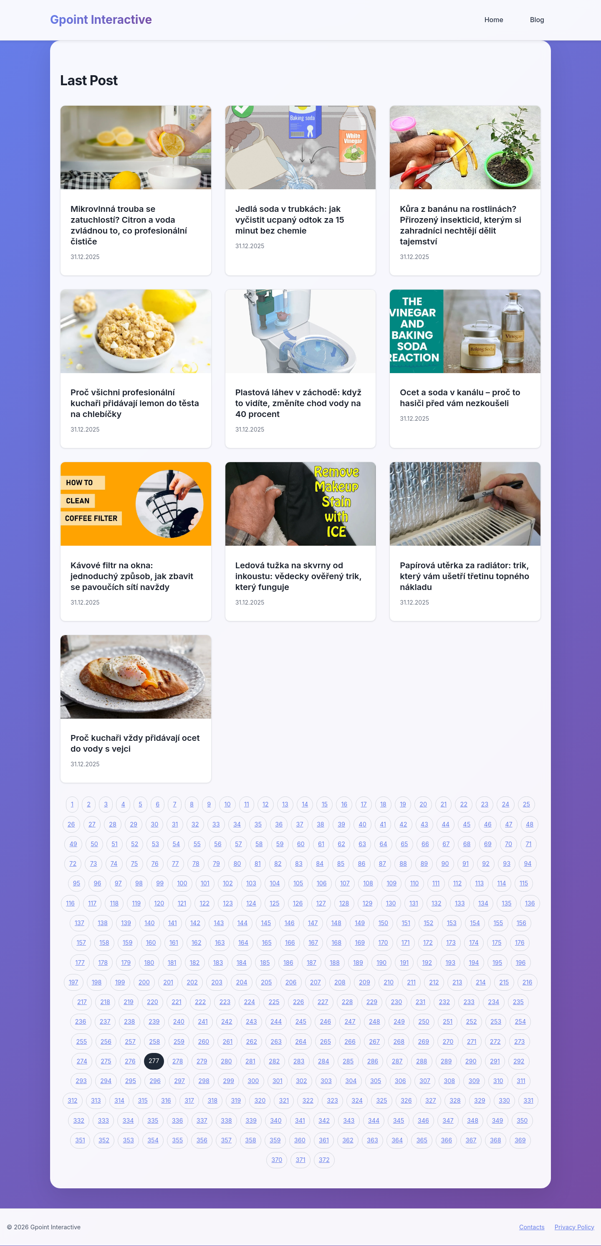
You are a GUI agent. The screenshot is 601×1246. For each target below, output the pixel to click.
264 (300, 1041)
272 (495, 1041)
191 (404, 962)
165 (266, 942)
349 (497, 1120)
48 (529, 824)
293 (81, 1080)
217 (82, 1001)
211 (411, 982)
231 (421, 1001)
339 (251, 1120)
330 (504, 1100)
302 (301, 1080)
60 (301, 843)
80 (237, 863)
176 (520, 942)
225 (273, 1001)
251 (447, 1021)
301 (278, 1080)
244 (276, 1021)
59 (279, 843)
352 (103, 1140)
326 (406, 1100)
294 (105, 1080)
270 (448, 1041)
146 (290, 922)
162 (197, 942)
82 (278, 863)
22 (464, 804)
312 (73, 1100)
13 (285, 804)
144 (242, 922)
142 (195, 922)
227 (323, 1001)
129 (368, 903)
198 (97, 982)
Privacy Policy (574, 1227)
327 (430, 1100)
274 (82, 1061)
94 (527, 863)
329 (479, 1100)
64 (383, 843)
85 (340, 863)
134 (483, 903)
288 (421, 1061)
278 (177, 1061)
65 (404, 843)
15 (325, 804)
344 (373, 1120)
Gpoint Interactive (101, 20)
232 (444, 1001)
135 (506, 903)
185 (265, 962)
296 (155, 1080)
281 (250, 1061)
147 (313, 922)
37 (299, 824)
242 (226, 1021)
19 (403, 804)
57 (238, 843)
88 (403, 863)
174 (473, 942)
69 (488, 843)
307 (424, 1080)
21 (444, 804)
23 (484, 804)
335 (152, 1120)
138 (103, 922)
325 (381, 1100)
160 (151, 942)
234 (493, 1001)
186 (288, 962)
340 (275, 1120)
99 (160, 883)
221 (176, 1001)
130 (391, 903)
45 (466, 824)
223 (225, 1001)
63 (362, 843)
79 (216, 863)
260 (203, 1041)
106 (322, 883)
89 (424, 863)
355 (177, 1140)
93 (506, 863)
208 (340, 982)
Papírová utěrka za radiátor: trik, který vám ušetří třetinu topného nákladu (464, 576)
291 (495, 1061)
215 (504, 982)
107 (345, 883)
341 (300, 1120)
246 (325, 1021)
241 (202, 1021)
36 (279, 824)
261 (228, 1041)
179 (126, 962)
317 (189, 1100)
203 (216, 982)
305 (375, 1080)
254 (520, 1021)
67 (445, 843)
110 (414, 883)
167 (313, 942)
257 (130, 1041)
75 (134, 863)
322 (308, 1100)
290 (471, 1061)
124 (251, 903)
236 (80, 1021)
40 (362, 824)
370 (276, 1159)
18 (383, 804)
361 (324, 1140)
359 (275, 1140)
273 (519, 1041)
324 (357, 1100)
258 (154, 1041)
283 (299, 1061)
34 (237, 824)
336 (177, 1120)
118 (114, 903)
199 (120, 982)
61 (321, 843)
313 (96, 1100)
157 (81, 942)
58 (259, 843)
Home (494, 19)
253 (495, 1021)
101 (205, 883)
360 (300, 1140)
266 (350, 1041)
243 (251, 1021)
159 (127, 942)
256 (106, 1041)
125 (274, 903)
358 (250, 1140)
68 (467, 843)
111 (436, 883)
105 (298, 883)
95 (76, 883)
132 (437, 903)
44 (445, 824)
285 (348, 1061)
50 (94, 843)
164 (243, 942)
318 (212, 1100)
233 (469, 1001)
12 (266, 804)
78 (195, 863)
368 (495, 1140)
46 (488, 824)
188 (335, 962)
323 (332, 1100)
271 (472, 1041)
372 (324, 1159)
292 (518, 1061)
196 (521, 962)
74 (114, 863)
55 (197, 843)
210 (389, 982)
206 (291, 982)
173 (451, 942)
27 (92, 824)
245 (300, 1021)
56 (217, 843)
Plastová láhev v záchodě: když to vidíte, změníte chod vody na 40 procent (298, 403)
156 (521, 922)
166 (290, 942)
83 (299, 863)
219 (129, 1001)
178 (103, 962)
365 (422, 1140)
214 (481, 982)
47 (508, 824)
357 (226, 1140)
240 (178, 1021)
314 (119, 1100)
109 (391, 883)
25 (526, 804)
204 (241, 982)
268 (399, 1041)
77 (175, 863)
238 (129, 1021)
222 (200, 1001)
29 (133, 824)
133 (460, 903)
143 (219, 922)
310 (498, 1080)
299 (228, 1080)
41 (383, 824)
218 (105, 1001)
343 (348, 1120)
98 (139, 883)
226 (298, 1001)
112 (457, 883)
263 (276, 1041)
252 (471, 1021)
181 (172, 962)
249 (399, 1021)
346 (423, 1120)
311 (521, 1080)
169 (360, 942)
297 (179, 1080)
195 (497, 962)
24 (506, 804)
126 (298, 903)
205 (266, 982)
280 (226, 1061)
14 (305, 804)
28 (112, 824)
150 (383, 922)
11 (246, 804)
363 (372, 1140)
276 (130, 1061)
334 (128, 1120)
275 (106, 1061)
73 (93, 863)
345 (398, 1120)
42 (403, 824)
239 (154, 1021)
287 (397, 1061)
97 (118, 883)
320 (259, 1100)
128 (344, 903)
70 (508, 843)
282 (274, 1061)
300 (253, 1080)
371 (301, 1159)
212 (434, 982)
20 (423, 804)
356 (202, 1140)
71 (528, 843)
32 (195, 824)
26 (71, 824)
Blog (537, 19)
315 (142, 1100)
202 (192, 982)
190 (381, 962)
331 (528, 1100)
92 (486, 863)
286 (373, 1061)
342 (324, 1120)
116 (70, 903)
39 (341, 824)
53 (155, 843)
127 (321, 903)
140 (149, 922)
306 (400, 1080)
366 (446, 1140)
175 (496, 942)
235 (518, 1001)
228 (347, 1001)
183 (218, 962)
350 (522, 1120)
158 (104, 942)
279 (202, 1061)
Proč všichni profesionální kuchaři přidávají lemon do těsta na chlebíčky (135, 403)
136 (530, 903)
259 (179, 1041)
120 (159, 903)
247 (350, 1021)
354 (153, 1140)
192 (427, 962)
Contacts (532, 1227)
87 (382, 863)
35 (258, 824)
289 (446, 1061)
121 (182, 903)
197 (73, 982)
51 (114, 843)
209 (364, 982)
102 (228, 883)
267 (374, 1041)
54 (176, 843)
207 (315, 982)
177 (80, 962)
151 (406, 922)
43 (424, 824)
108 (368, 883)
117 (92, 903)
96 (97, 883)
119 (136, 903)
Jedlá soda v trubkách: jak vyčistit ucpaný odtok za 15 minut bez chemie (289, 220)
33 (216, 824)
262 (251, 1041)
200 (144, 982)
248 (374, 1021)
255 (81, 1041)
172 (428, 942)
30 (154, 824)
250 (423, 1021)
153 (452, 922)
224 (249, 1001)
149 (360, 922)
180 (149, 962)
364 (397, 1140)
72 (72, 863)
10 (228, 804)
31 (175, 824)
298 (204, 1080)
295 (130, 1080)
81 (258, 863)
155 (498, 922)
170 (383, 942)
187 (311, 962)
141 (172, 922)
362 (348, 1140)
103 (251, 883)
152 (428, 922)
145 (266, 922)
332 (79, 1120)
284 (323, 1061)
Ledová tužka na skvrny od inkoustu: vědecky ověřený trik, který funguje (298, 576)
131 (413, 903)
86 (362, 863)
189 (358, 962)
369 (520, 1140)
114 (501, 883)
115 (524, 883)
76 (155, 863)
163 (220, 942)
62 (341, 843)
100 (182, 883)
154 (475, 922)
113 (479, 883)
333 (103, 1120)
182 (195, 962)
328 (455, 1100)
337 (202, 1120)
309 (474, 1080)
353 (128, 1140)
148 (336, 922)
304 (350, 1080)
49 (73, 843)
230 (396, 1001)
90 (445, 863)
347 (447, 1120)
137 (79, 922)
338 (226, 1120)
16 (344, 804)
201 (168, 982)
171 (406, 942)
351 (80, 1140)
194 (474, 962)
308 (449, 1080)
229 (371, 1001)
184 (242, 962)
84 (319, 863)
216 (528, 982)
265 (325, 1041)
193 (451, 962)
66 (425, 843)
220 (152, 1001)
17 (364, 804)
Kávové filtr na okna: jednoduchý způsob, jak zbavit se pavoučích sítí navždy (132, 576)
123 (228, 903)
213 (457, 982)
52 (134, 843)
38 (320, 824)
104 (275, 883)
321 (284, 1100)
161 (173, 942)
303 (326, 1080)
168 (336, 942)
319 (236, 1100)
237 (105, 1021)
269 (423, 1041)
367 (471, 1140)
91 (465, 863)
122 (205, 903)
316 (166, 1100)
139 (126, 922)
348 (472, 1120)
